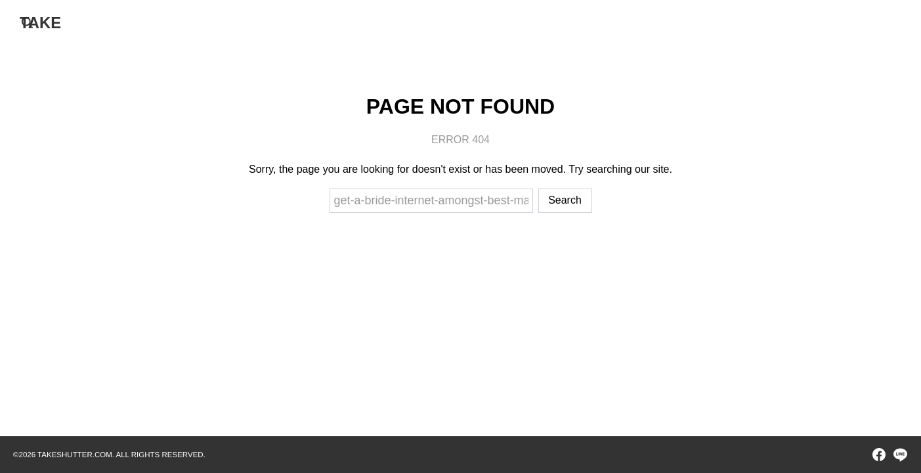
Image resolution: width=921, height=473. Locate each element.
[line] (900, 454)
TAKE (41, 23)
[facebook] (879, 454)
